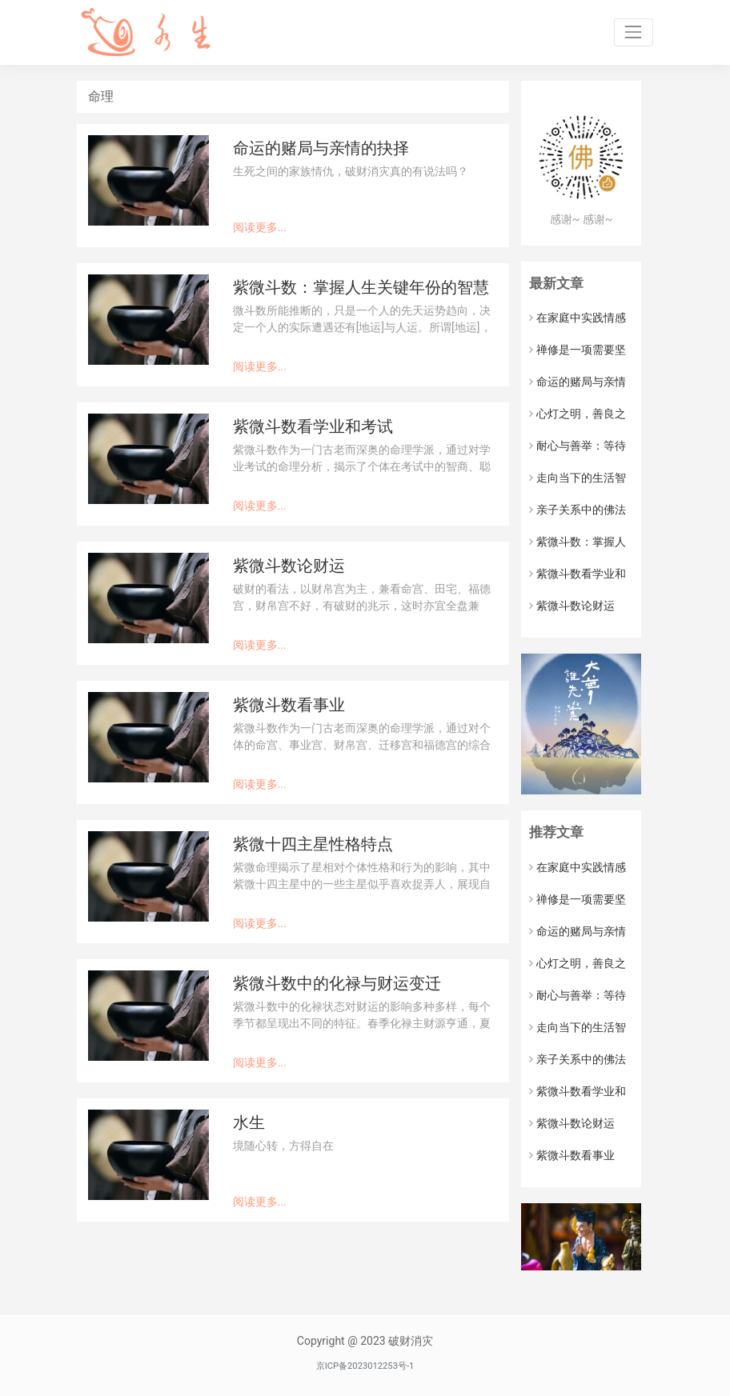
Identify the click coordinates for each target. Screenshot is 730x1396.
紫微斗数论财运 (289, 566)
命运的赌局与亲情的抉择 (321, 148)
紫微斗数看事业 (289, 705)
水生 (249, 1123)
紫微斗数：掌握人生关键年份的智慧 (361, 287)
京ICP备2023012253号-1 (365, 1366)
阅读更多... (260, 227)
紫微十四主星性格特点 (313, 844)
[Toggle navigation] (633, 32)
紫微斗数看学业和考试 (313, 427)
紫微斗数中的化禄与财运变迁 (337, 983)
